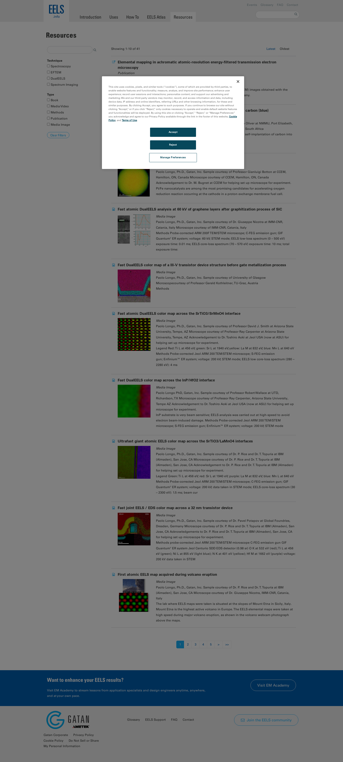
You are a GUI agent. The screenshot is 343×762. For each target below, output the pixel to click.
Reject (173, 144)
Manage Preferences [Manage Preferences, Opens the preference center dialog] (173, 157)
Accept (173, 132)
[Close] (238, 81)
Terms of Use (129, 120)
